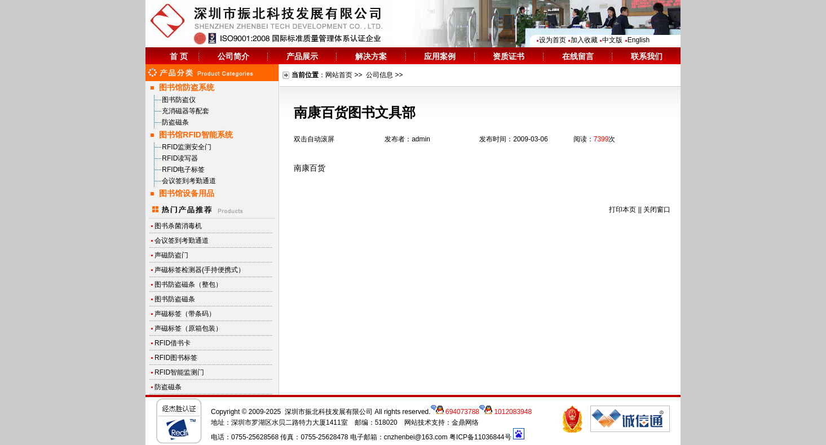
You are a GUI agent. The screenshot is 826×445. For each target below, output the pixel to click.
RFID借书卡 (172, 343)
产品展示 (302, 56)
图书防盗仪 (179, 100)
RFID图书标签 (175, 358)
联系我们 (646, 56)
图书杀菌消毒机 (178, 226)
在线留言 (578, 56)
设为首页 (551, 40)
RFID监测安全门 (186, 147)
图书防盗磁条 (174, 299)
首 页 (179, 56)
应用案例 (440, 56)
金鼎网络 (465, 422)
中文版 (610, 40)
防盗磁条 (175, 122)
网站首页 (338, 75)
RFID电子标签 (183, 169)
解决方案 (371, 56)
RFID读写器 (180, 158)
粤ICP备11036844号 (480, 437)
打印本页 (622, 209)
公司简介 (233, 56)
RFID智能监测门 (179, 372)
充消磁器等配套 (185, 111)
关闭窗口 (656, 209)
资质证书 (508, 56)
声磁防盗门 (171, 255)
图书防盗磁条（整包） (188, 284)
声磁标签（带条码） (184, 314)
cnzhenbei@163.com (416, 437)
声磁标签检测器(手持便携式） (199, 270)
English (637, 40)
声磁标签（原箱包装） (188, 328)
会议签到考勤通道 (189, 181)
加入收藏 (583, 40)
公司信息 (379, 75)
